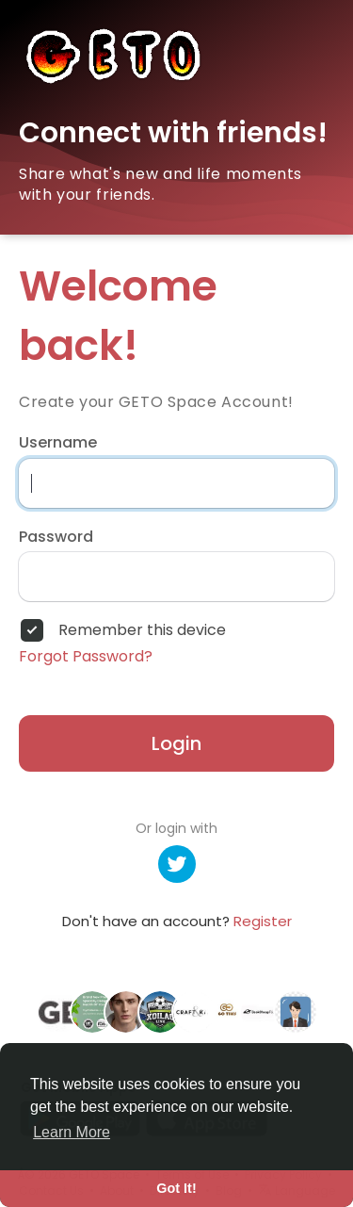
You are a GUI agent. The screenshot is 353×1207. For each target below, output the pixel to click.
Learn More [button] (71, 1132)
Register (262, 921)
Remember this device (142, 630)
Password (56, 537)
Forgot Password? (85, 656)
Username (58, 442)
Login (176, 743)
